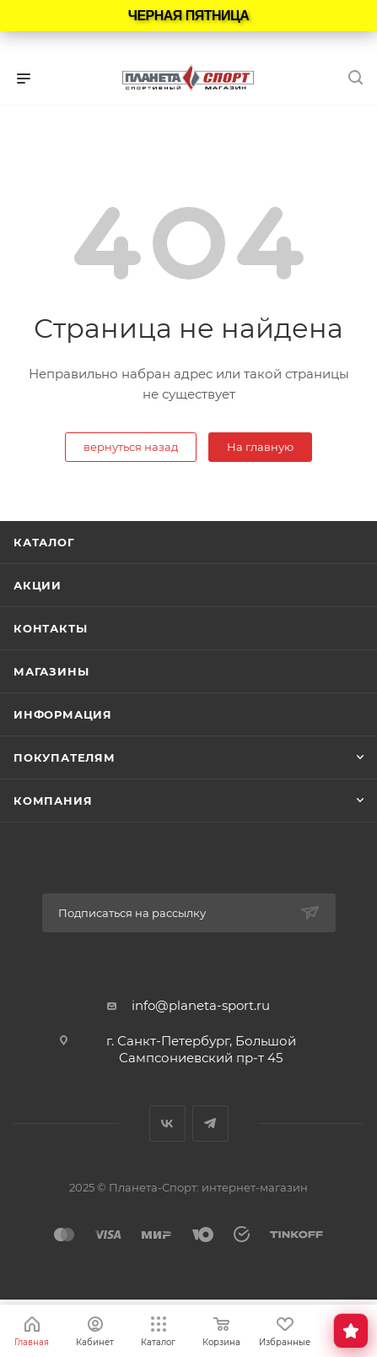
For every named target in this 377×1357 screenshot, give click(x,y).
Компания (52, 800)
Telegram (210, 1123)
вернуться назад (130, 446)
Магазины (51, 671)
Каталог (44, 542)
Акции (37, 585)
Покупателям (64, 757)
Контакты (50, 628)
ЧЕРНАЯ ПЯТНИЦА (189, 15)
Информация (62, 714)
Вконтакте (167, 1123)
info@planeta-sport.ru (201, 1005)
